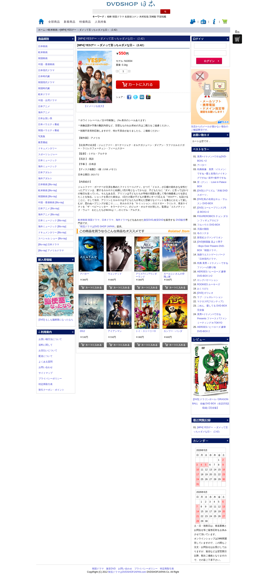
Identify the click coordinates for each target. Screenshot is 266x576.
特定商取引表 (46, 384)
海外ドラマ (121, 220)
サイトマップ (46, 373)
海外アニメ (44, 112)
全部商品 (54, 21)
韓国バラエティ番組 (48, 130)
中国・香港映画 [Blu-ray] (51, 202)
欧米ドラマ (44, 94)
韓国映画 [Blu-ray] (47, 196)
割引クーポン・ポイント (51, 389)
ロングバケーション (207, 280)
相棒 (109, 16)
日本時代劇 (44, 76)
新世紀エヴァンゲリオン (210, 237)
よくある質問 (46, 361)
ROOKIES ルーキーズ (208, 284)
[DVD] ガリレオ (205, 293)
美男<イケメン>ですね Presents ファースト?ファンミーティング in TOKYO (212, 318)
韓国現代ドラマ (46, 82)
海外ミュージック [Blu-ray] (52, 226)
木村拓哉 (144, 16)
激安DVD (148, 220)
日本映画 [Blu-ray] (47, 184)
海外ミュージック (47, 166)
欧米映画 (52, 29)
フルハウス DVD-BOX (208, 224)
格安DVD (158, 220)
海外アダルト (45, 178)
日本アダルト (45, 172)
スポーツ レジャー (47, 154)
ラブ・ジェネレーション (210, 297)
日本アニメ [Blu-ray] (48, 208)
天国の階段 (203, 229)
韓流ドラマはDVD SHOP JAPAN (97, 226)
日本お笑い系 (45, 118)
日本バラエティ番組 (48, 124)
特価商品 (85, 21)
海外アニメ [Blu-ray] (48, 214)
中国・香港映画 (46, 64)
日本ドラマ (107, 220)
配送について (46, 356)
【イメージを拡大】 (94, 106)
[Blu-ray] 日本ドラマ (48, 244)
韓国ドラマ (118, 16)
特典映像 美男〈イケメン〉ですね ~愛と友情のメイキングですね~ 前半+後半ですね (212, 173)
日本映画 (43, 46)
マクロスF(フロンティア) (210, 301)
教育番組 (43, 142)
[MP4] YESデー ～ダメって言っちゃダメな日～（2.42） (89, 29)
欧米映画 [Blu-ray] (47, 190)
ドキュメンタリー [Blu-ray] (52, 232)
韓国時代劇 (44, 88)
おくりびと (203, 288)
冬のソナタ (203, 233)
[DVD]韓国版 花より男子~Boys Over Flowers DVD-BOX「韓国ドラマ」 (211, 246)
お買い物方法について (50, 339)
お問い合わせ (46, 367)
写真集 (41, 136)
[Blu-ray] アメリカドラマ (51, 250)
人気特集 (100, 21)
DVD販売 (180, 220)
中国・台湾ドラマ (47, 100)
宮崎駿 (152, 16)
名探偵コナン (132, 16)
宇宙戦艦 (161, 16)
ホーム (41, 29)
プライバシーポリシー (50, 378)
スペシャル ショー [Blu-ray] (52, 238)
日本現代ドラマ (46, 70)
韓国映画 (43, 58)
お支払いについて (48, 350)
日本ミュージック (47, 160)
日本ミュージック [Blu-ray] (52, 220)
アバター (201, 165)
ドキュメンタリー (47, 148)
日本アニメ (44, 106)
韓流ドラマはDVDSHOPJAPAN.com (127, 572)
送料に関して (46, 345)
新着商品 (69, 21)
